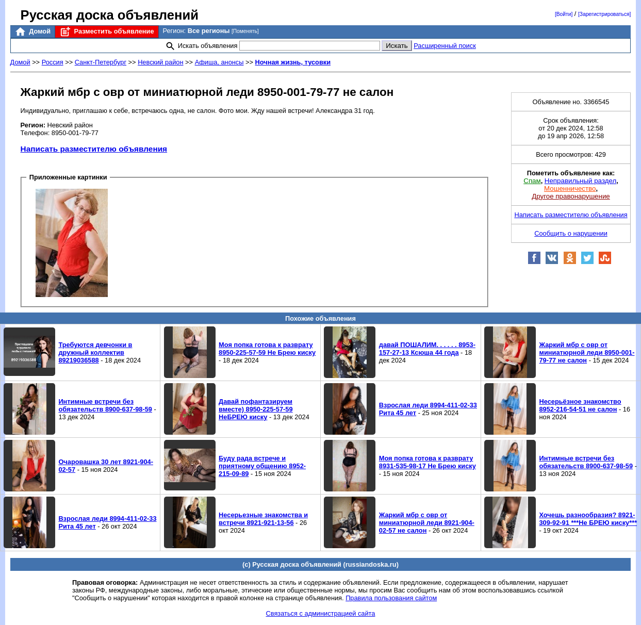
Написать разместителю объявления (94, 148)
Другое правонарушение (571, 196)
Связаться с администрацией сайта (320, 613)
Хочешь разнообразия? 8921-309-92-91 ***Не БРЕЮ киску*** (588, 519)
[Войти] (563, 14)
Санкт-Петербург (100, 62)
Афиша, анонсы (219, 62)
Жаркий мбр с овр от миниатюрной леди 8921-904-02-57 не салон (426, 522)
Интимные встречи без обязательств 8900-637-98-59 (105, 405)
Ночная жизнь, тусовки (293, 62)
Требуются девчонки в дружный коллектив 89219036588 (95, 352)
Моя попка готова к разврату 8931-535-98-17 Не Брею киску (427, 462)
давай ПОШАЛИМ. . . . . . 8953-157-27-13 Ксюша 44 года (427, 348)
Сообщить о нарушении (570, 233)
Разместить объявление (106, 32)
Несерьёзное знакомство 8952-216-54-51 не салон (580, 405)
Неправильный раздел (580, 181)
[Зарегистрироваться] (604, 14)
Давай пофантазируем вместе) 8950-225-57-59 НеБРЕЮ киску (256, 409)
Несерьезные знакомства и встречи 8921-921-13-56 (263, 519)
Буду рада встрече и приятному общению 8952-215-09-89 (262, 466)
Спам (531, 181)
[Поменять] (245, 31)
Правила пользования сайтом (391, 598)
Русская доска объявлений (110, 15)
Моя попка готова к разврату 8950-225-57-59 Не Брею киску (267, 348)
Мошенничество (570, 188)
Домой (32, 32)
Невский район (160, 62)
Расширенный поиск (445, 46)
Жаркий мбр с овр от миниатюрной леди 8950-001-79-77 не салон (586, 352)
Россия (52, 62)
